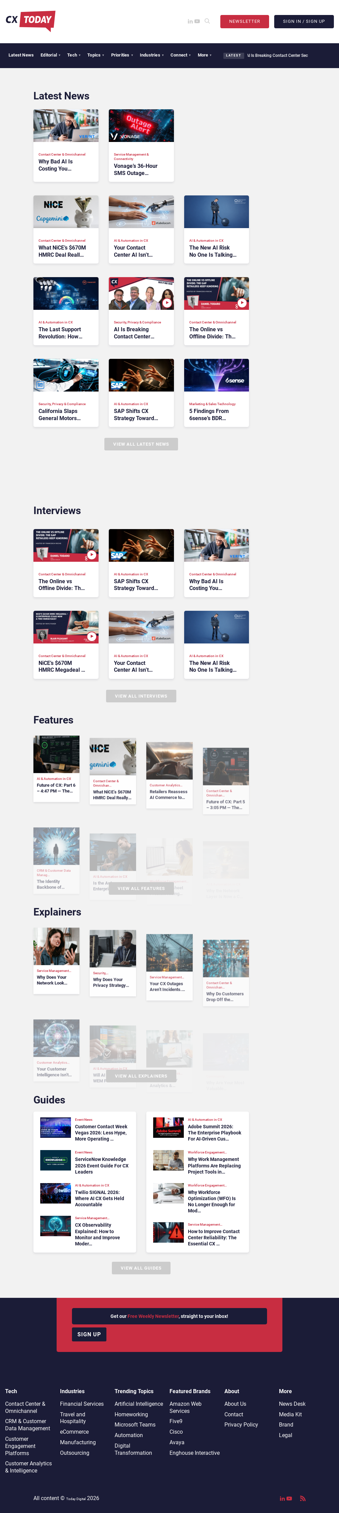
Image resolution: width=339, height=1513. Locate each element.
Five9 (176, 1421)
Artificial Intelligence (139, 1404)
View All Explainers (141, 1076)
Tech (73, 55)
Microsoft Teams (135, 1424)
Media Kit (290, 1414)
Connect (181, 55)
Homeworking (131, 1414)
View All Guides (141, 1268)
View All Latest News (141, 444)
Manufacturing (78, 1442)
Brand (286, 1424)
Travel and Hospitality (73, 1418)
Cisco (176, 1432)
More (205, 55)
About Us (235, 1404)
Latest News (21, 55)
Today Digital (76, 1499)
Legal (285, 1435)
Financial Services (82, 1404)
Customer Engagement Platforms (20, 1446)
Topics (95, 55)
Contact (233, 1414)
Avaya (177, 1442)
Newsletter (244, 21)
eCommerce (74, 1432)
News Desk (292, 1404)
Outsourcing (74, 1453)
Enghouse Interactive (195, 1453)
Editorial (50, 55)
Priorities (122, 55)
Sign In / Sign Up (304, 21)
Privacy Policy (241, 1424)
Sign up (89, 1334)
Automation (129, 1435)
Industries (152, 55)
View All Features (141, 888)
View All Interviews (141, 696)
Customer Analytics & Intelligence (28, 1467)
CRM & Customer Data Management (27, 1425)
